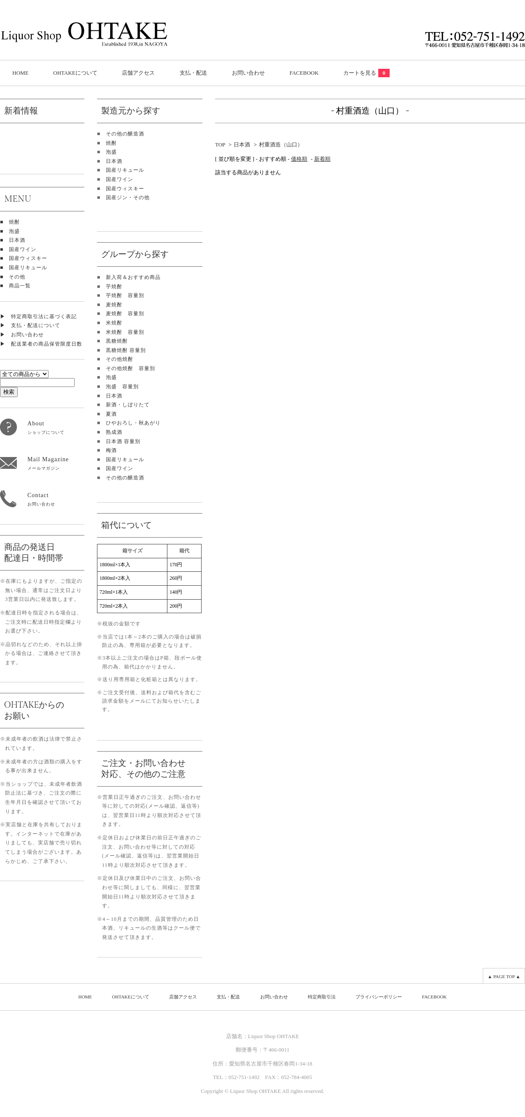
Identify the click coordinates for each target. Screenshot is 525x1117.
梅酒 (111, 450)
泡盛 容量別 (122, 386)
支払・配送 (193, 73)
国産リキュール (125, 170)
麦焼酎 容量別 (125, 313)
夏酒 (111, 414)
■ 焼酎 (10, 222)
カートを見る (366, 73)
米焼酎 (114, 323)
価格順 (299, 159)
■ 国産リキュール (23, 267)
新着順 (322, 159)
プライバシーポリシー (378, 996)
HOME (20, 73)
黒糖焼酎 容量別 (126, 350)
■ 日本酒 (12, 240)
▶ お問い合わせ (22, 335)
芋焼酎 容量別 (125, 295)
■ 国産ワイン (18, 249)
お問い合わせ (248, 73)
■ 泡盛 (10, 231)
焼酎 (111, 143)
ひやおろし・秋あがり (133, 423)
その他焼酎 (119, 359)
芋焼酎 (114, 286)
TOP (220, 144)
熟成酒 (114, 432)
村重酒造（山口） (281, 144)
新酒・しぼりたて (128, 405)
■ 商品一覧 (15, 286)
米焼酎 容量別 (125, 332)
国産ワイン (119, 179)
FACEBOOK (303, 73)
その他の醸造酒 (125, 134)
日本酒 (114, 161)
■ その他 (12, 277)
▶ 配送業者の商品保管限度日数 (41, 344)
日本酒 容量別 (123, 441)
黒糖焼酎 (117, 341)
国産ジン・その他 (128, 197)
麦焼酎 (114, 305)
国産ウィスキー (125, 189)
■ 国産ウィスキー (23, 258)
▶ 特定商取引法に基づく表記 (38, 316)
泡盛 (111, 152)
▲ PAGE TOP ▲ (503, 976)
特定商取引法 (322, 996)
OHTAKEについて (75, 73)
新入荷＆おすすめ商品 (133, 277)
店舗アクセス (138, 73)
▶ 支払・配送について (30, 325)
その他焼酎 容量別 (130, 368)
